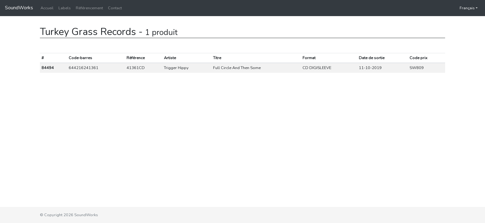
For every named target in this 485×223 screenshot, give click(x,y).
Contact (115, 8)
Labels (64, 8)
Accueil (47, 8)
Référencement (89, 8)
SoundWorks (19, 7)
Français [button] (464, 8)
